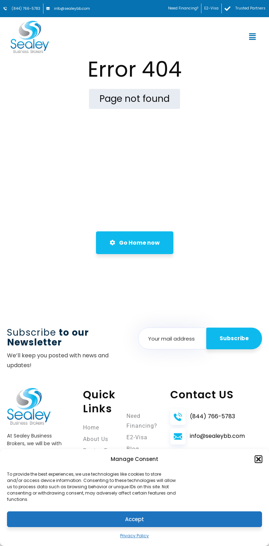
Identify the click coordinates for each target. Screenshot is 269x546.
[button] (258, 459)
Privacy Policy (134, 536)
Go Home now (135, 243)
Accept (134, 519)
